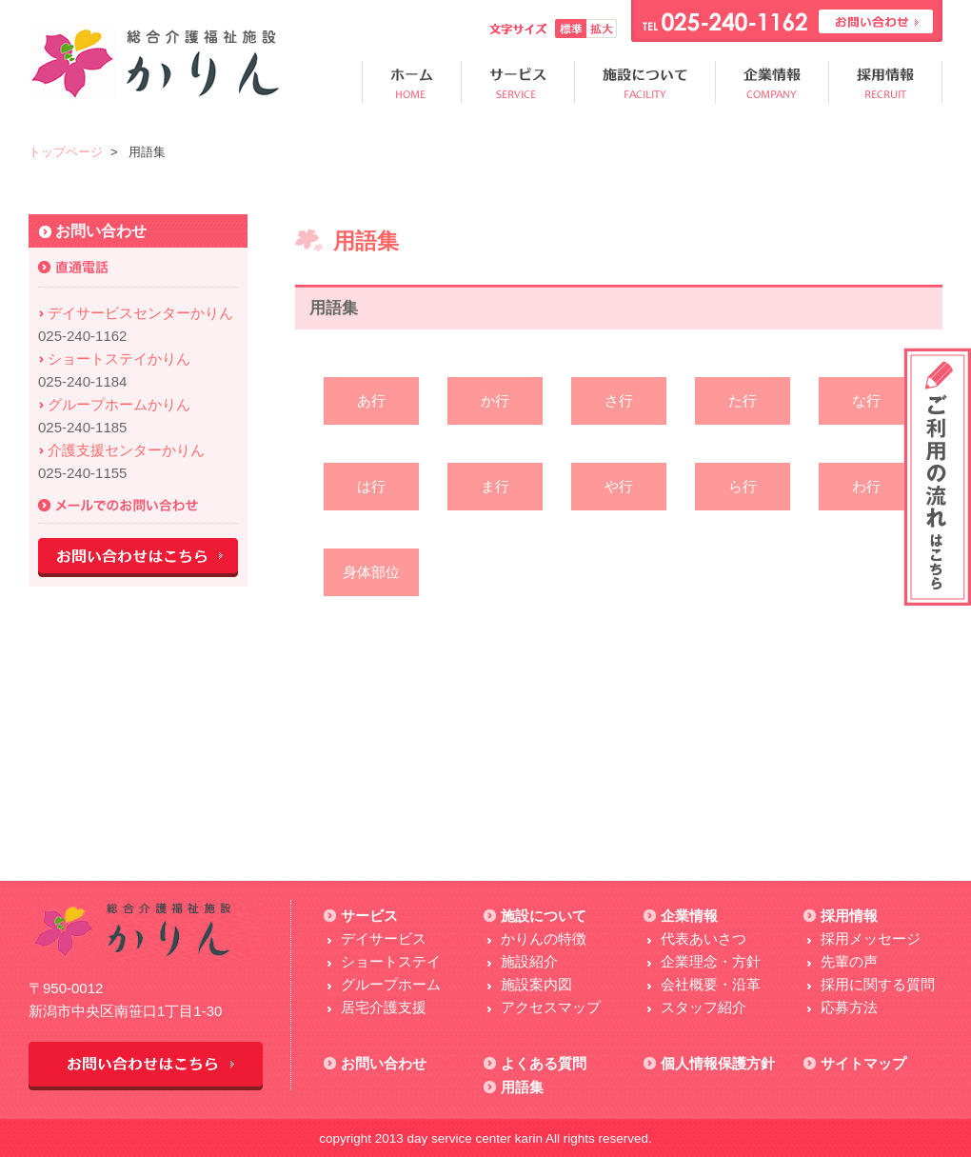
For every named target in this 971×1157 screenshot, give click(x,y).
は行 (371, 486)
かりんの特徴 (543, 938)
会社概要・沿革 (711, 984)
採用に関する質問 (878, 984)
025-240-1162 (82, 336)
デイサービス (383, 938)
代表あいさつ (703, 938)
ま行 (495, 486)
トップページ (66, 152)
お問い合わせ (383, 1063)
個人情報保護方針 (718, 1063)
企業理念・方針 (711, 961)
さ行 (618, 400)
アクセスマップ (551, 1007)
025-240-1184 (82, 381)
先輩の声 (849, 961)
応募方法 (849, 1007)
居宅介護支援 (383, 1007)
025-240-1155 (82, 473)
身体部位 (371, 572)
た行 (742, 400)
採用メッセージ (871, 938)
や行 (618, 486)
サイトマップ (863, 1063)
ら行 (742, 486)
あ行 (371, 400)
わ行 (866, 486)
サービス (369, 916)
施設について (543, 916)
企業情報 (689, 916)
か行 (495, 400)
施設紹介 (529, 961)
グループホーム (391, 984)
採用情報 (849, 916)
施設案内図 (536, 984)
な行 (866, 400)
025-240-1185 (82, 427)
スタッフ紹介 (703, 1007)
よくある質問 (543, 1063)
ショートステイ (391, 961)
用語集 (522, 1087)
